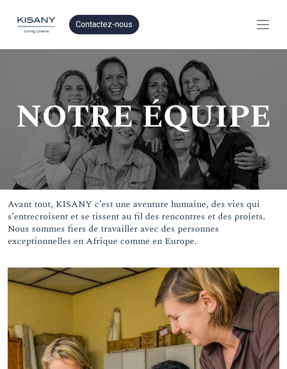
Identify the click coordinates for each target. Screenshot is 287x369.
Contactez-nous (104, 24)
